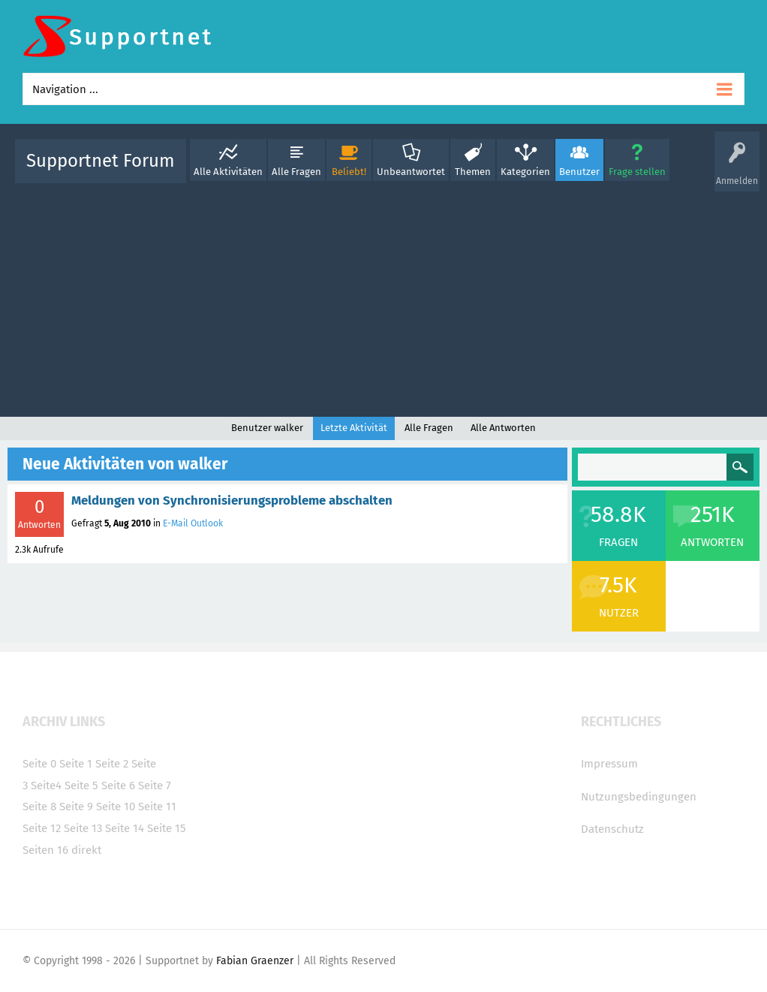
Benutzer (579, 171)
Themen (473, 171)
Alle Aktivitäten (228, 171)
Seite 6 (118, 785)
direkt (86, 850)
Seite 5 (81, 785)
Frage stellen (637, 171)
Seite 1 (75, 763)
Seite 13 (83, 828)
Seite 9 (76, 806)
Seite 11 (157, 806)
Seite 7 (154, 785)
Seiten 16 (45, 850)
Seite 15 (166, 828)
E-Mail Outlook (193, 523)
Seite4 (46, 785)
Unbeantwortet (411, 171)
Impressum (609, 763)
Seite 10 (115, 806)
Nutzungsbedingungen (638, 797)
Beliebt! (349, 171)
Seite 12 (42, 828)
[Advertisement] (383, 296)
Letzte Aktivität (353, 427)
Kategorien (525, 171)
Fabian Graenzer (254, 960)
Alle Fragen (296, 171)
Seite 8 (39, 806)
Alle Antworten (503, 427)
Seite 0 (39, 763)
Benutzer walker (267, 427)
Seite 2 (111, 763)
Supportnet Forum (100, 160)
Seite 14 (124, 828)
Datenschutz (612, 829)
